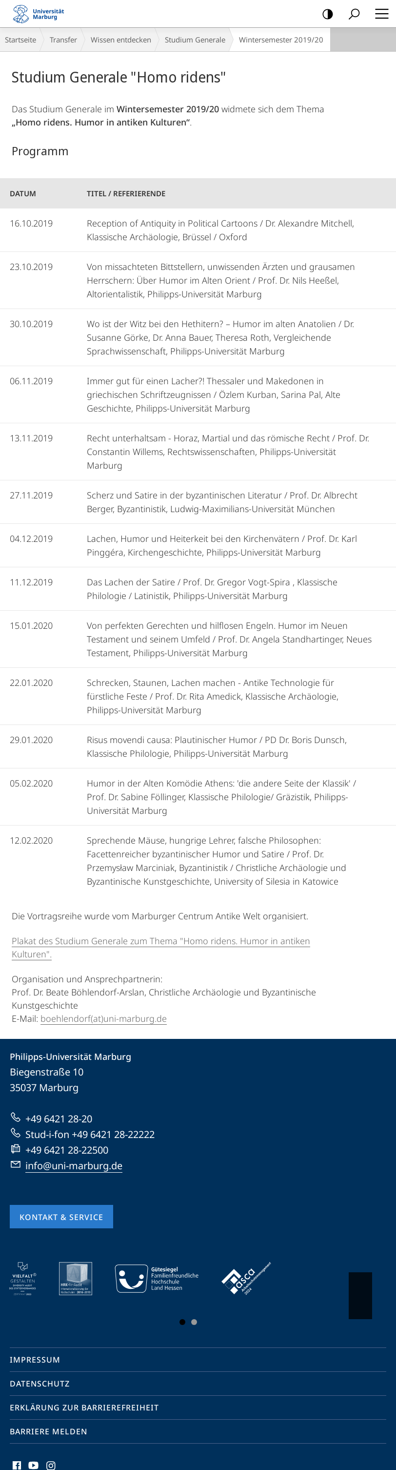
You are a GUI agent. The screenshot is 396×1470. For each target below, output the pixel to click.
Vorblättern (360, 1290)
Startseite (20, 39)
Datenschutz (40, 1383)
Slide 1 (182, 1322)
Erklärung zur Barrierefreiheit (84, 1407)
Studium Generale (195, 39)
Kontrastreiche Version (325, 14)
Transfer (63, 39)
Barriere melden (48, 1431)
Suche (351, 14)
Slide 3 (194, 1322)
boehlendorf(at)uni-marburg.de (103, 1018)
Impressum (35, 1359)
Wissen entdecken (121, 39)
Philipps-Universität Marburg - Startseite (41, 13)
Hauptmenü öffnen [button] (379, 13)
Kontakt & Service (61, 1217)
